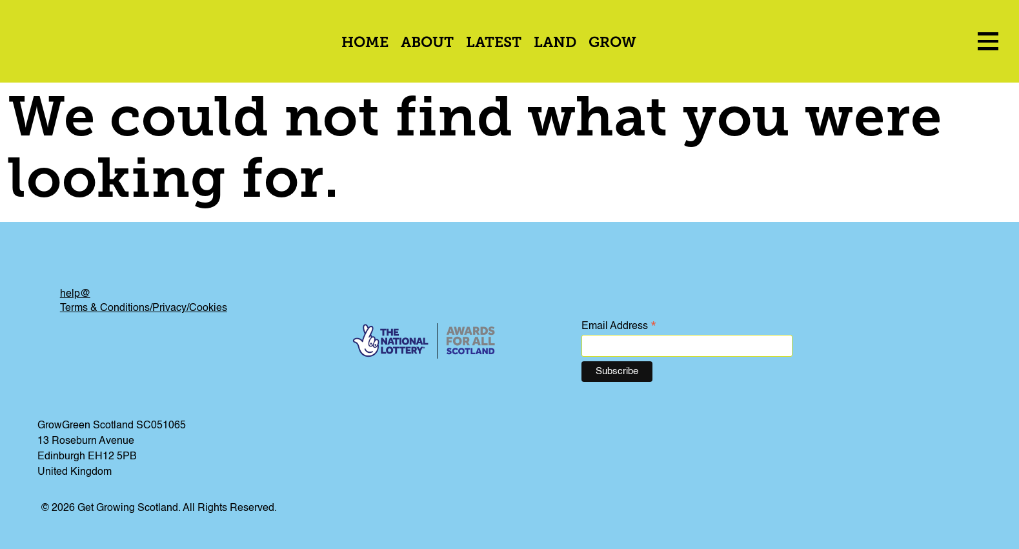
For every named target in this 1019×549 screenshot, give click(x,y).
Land (555, 43)
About (427, 43)
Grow (612, 43)
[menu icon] (988, 41)
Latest (493, 43)
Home (364, 43)
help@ (75, 294)
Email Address (618, 327)
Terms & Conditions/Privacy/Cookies (143, 308)
